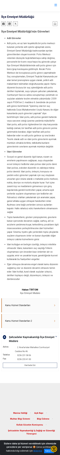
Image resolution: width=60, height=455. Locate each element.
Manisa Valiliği (20, 413)
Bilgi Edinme (43, 419)
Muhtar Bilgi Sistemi (20, 419)
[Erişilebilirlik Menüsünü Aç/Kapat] (54, 449)
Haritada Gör (30, 365)
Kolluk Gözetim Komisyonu (29, 425)
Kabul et (49, 451)
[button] (30, 339)
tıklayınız (37, 450)
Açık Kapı (38, 413)
